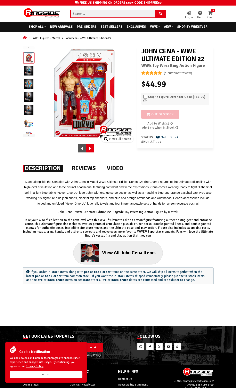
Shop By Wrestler (192, 27)
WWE (155, 27)
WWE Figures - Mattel (46, 38)
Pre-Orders (86, 27)
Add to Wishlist (160, 123)
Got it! (46, 374)
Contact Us (125, 379)
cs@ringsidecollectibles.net (197, 381)
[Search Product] (160, 14)
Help (200, 15)
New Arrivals (61, 27)
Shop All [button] (37, 27)
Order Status (31, 384)
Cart (210, 15)
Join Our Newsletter (82, 384)
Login (189, 15)
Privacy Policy (92, 355)
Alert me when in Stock (160, 128)
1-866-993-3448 (204, 384)
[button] (82, 148)
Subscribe (87, 347)
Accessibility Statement (133, 384)
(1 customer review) (166, 73)
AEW (168, 27)
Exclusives (136, 27)
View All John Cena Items (118, 253)
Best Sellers (111, 27)
